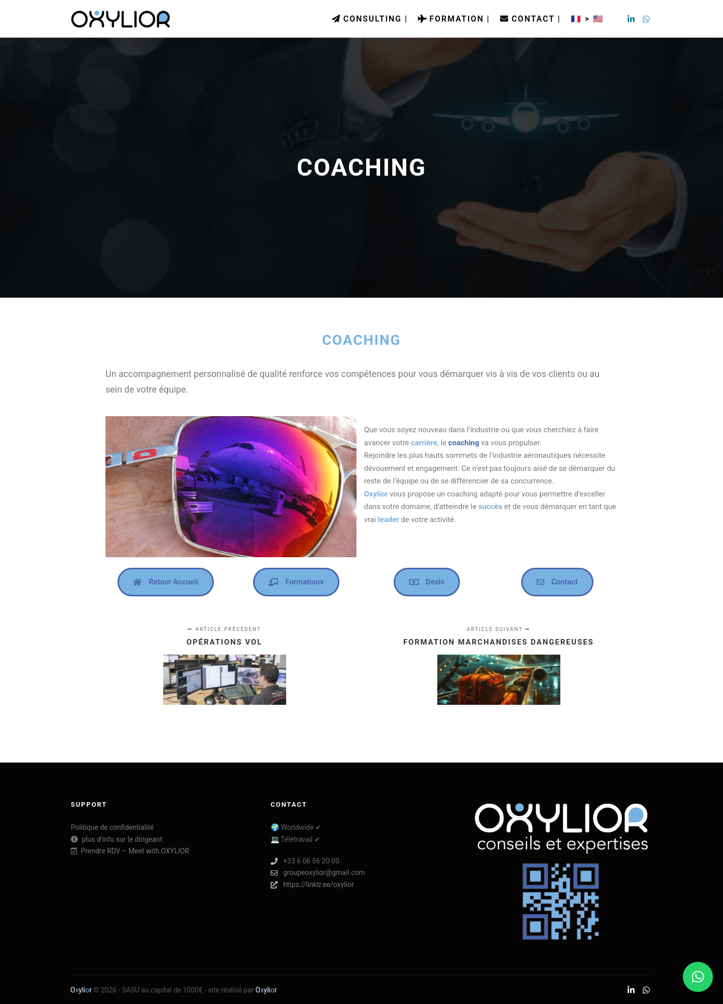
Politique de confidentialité (112, 827)
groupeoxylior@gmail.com (318, 872)
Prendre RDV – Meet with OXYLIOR (130, 851)
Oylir (81, 990)
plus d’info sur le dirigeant (116, 839)
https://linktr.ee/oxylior (312, 885)
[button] (698, 977)
